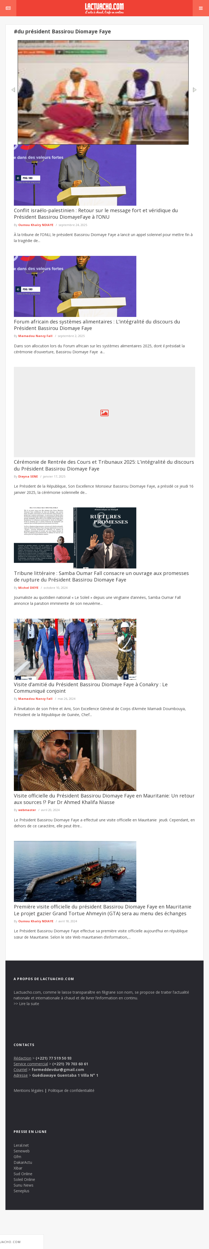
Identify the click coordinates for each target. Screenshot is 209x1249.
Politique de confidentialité (71, 1090)
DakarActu (23, 1162)
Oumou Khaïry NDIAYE (35, 225)
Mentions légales (29, 1090)
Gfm (17, 1156)
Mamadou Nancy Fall (35, 336)
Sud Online (23, 1173)
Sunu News (23, 1185)
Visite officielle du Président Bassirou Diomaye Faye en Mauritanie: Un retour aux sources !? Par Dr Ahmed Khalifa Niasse (104, 798)
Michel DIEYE (28, 588)
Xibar (18, 1168)
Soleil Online (24, 1179)
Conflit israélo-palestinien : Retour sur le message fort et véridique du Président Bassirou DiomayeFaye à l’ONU (96, 213)
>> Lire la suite (26, 1003)
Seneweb (22, 1150)
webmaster (27, 810)
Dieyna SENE (28, 476)
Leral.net (21, 1145)
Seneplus (21, 1190)
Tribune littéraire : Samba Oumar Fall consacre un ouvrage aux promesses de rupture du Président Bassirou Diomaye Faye (101, 576)
